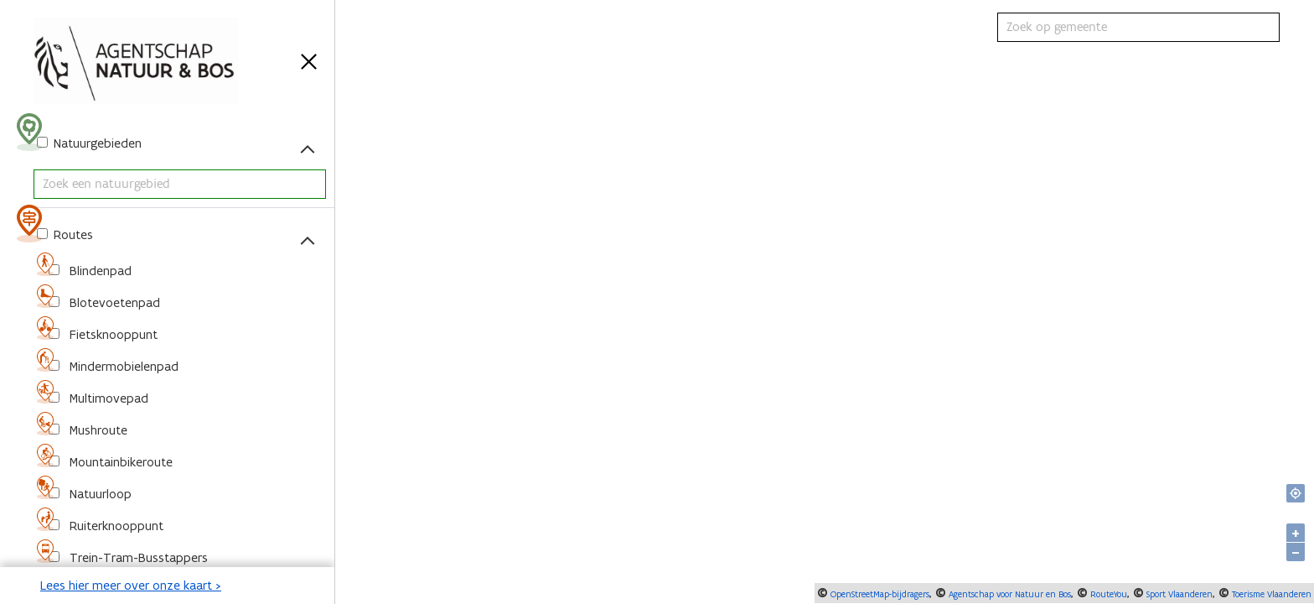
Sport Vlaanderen (1178, 594)
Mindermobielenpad (122, 366)
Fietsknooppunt (112, 334)
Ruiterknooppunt (114, 526)
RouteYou (1107, 594)
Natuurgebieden (96, 143)
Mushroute (96, 430)
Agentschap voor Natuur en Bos (1008, 594)
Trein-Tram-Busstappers (137, 557)
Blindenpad (99, 271)
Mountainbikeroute (119, 462)
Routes (71, 234)
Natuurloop (99, 494)
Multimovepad (107, 398)
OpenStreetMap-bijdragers (878, 594)
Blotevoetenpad (113, 302)
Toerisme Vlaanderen (1270, 594)
